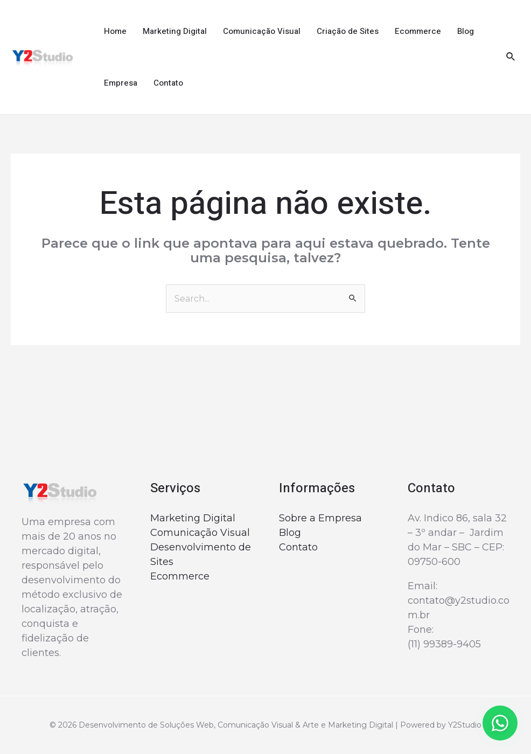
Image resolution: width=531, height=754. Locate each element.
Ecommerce (418, 31)
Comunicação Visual (262, 31)
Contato (168, 83)
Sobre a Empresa (320, 518)
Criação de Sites (348, 31)
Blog (465, 31)
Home (115, 31)
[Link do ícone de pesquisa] (511, 57)
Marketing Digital (175, 31)
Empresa (120, 83)
